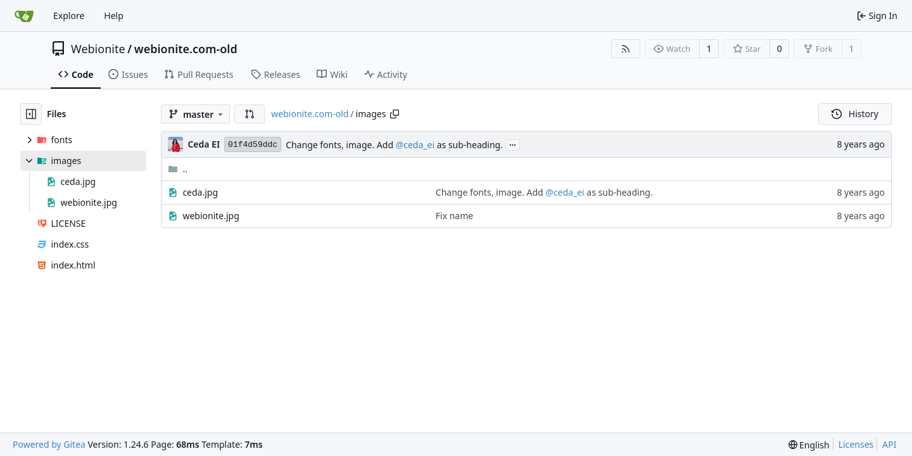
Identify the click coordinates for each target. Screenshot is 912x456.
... (513, 143)
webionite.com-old (186, 48)
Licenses (856, 444)
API (889, 444)
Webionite (98, 48)
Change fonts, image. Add (341, 145)
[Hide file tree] (31, 114)
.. (177, 169)
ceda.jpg (200, 192)
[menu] (809, 445)
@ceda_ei (415, 145)
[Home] (24, 15)
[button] (249, 114)
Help (114, 16)
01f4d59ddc (252, 144)
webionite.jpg (210, 216)
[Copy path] (394, 114)
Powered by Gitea (49, 444)
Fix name (454, 216)
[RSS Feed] (625, 48)
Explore (68, 16)
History (855, 114)
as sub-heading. (468, 145)
